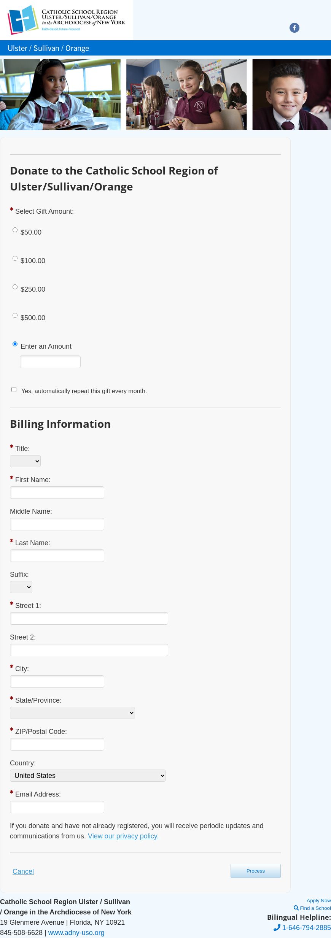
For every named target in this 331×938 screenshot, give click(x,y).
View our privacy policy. (123, 836)
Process (256, 871)
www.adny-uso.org (76, 932)
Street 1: (28, 605)
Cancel (23, 871)
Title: (22, 448)
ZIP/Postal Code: (41, 731)
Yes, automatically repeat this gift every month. (84, 391)
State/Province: (38, 700)
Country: (23, 763)
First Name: (33, 480)
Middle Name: (31, 511)
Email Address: (38, 794)
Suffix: (19, 574)
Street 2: (23, 637)
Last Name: (32, 543)
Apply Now (319, 900)
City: (22, 669)
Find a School (312, 908)
